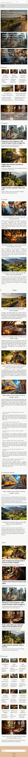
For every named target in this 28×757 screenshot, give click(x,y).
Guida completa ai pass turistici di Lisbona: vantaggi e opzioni (13, 396)
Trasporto (14, 755)
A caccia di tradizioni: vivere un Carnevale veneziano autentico (14, 218)
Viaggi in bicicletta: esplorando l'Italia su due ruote (11, 422)
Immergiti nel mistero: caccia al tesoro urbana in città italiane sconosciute (14, 245)
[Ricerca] (21, 2)
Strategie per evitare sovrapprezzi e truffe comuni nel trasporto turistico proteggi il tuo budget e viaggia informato (13, 36)
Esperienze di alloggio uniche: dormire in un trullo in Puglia (14, 337)
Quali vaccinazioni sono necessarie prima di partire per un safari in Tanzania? (13, 367)
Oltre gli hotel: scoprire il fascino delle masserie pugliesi (13, 13)
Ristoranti (14, 753)
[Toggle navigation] (2, 6)
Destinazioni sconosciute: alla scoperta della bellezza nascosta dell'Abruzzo (14, 273)
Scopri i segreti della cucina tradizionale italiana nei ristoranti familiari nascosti (20, 95)
